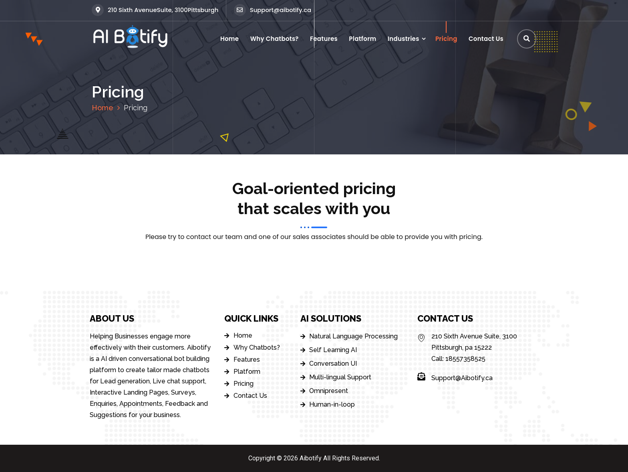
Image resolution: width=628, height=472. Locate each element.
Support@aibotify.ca (272, 10)
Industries (403, 38)
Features (324, 38)
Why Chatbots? (274, 38)
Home (229, 38)
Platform (362, 38)
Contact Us (486, 38)
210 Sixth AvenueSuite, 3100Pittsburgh (155, 10)
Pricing (446, 38)
